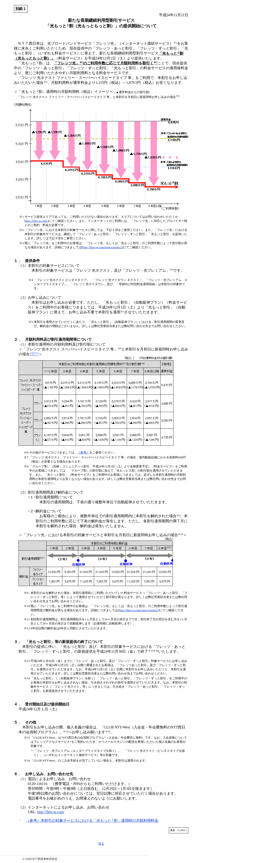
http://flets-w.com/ (36, 221)
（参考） (83, 452)
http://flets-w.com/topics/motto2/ (102, 247)
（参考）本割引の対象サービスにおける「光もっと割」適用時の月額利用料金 (92, 820)
